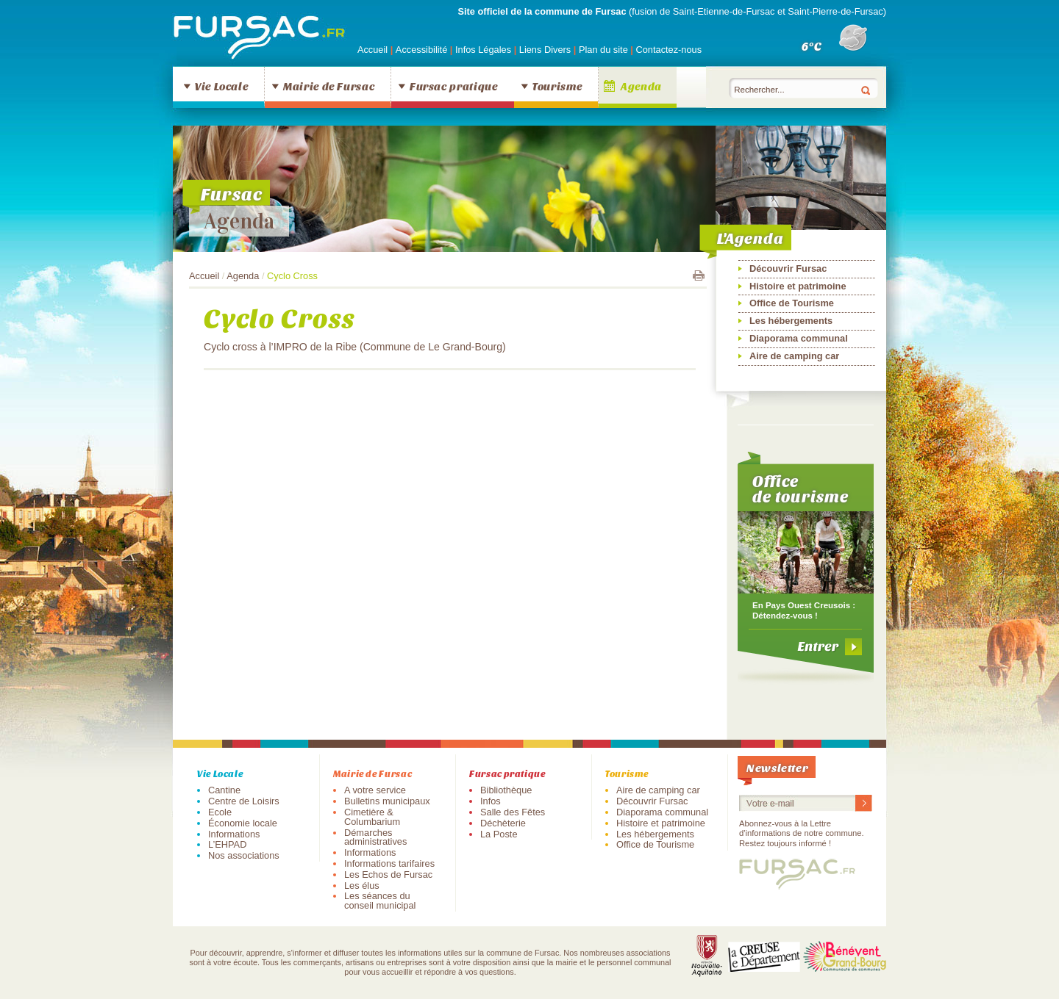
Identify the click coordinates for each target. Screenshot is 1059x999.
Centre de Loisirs (243, 801)
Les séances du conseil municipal (380, 900)
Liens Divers (545, 49)
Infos (490, 801)
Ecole (220, 812)
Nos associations (243, 855)
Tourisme (557, 86)
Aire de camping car (794, 355)
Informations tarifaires (389, 863)
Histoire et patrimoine (797, 286)
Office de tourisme (800, 488)
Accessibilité (423, 49)
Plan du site (603, 49)
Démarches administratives (375, 837)
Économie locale (242, 823)
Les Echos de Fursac (388, 874)
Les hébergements (790, 320)
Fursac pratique (454, 86)
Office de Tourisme (791, 303)
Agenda (641, 86)
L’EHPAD (227, 844)
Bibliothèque (506, 790)
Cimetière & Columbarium (372, 817)
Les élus (361, 885)
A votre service (375, 790)
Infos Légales (484, 49)
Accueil (372, 49)
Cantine (224, 790)
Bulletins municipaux (387, 801)
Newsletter (777, 767)
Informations (234, 834)
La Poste (499, 834)
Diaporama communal (798, 338)
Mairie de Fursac (328, 86)
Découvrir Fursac (788, 268)
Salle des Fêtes (512, 812)
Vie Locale (221, 86)
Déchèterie (503, 823)
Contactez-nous (668, 49)
